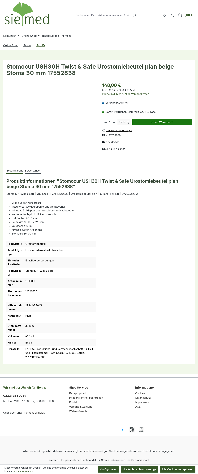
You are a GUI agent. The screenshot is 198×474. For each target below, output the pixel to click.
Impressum (142, 402)
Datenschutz (143, 397)
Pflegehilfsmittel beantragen (86, 397)
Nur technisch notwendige (139, 469)
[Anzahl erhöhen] (114, 122)
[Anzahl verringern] (105, 122)
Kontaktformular (34, 412)
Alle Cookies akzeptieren (177, 469)
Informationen (145, 387)
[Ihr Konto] (172, 15)
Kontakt (73, 402)
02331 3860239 (14, 395)
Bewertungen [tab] (33, 170)
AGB (138, 406)
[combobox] (102, 15)
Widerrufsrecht (78, 411)
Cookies (140, 393)
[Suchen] (134, 15)
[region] (51, 122)
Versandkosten (88, 451)
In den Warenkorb (162, 122)
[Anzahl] (110, 122)
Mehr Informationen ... (25, 471)
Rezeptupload (77, 393)
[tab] (14, 171)
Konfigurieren (108, 469)
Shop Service (78, 387)
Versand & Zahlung (80, 406)
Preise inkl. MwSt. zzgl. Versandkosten (125, 94)
